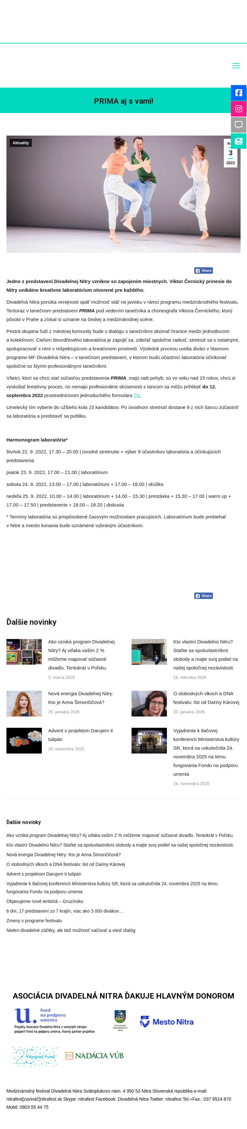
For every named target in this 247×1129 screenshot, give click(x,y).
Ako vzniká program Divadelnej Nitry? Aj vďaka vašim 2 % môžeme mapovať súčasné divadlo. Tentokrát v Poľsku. (81, 654)
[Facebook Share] (203, 270)
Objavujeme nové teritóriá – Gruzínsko (44, 901)
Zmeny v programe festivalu (34, 920)
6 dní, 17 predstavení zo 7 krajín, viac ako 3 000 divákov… (64, 911)
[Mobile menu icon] (236, 65)
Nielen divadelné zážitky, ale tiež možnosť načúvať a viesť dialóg (70, 930)
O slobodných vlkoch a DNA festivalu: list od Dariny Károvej (206, 698)
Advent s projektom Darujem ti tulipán (80, 735)
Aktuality (21, 143)
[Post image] (24, 652)
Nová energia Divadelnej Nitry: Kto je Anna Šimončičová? (81, 698)
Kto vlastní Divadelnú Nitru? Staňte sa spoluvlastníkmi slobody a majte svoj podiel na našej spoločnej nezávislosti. (205, 654)
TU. (137, 395)
